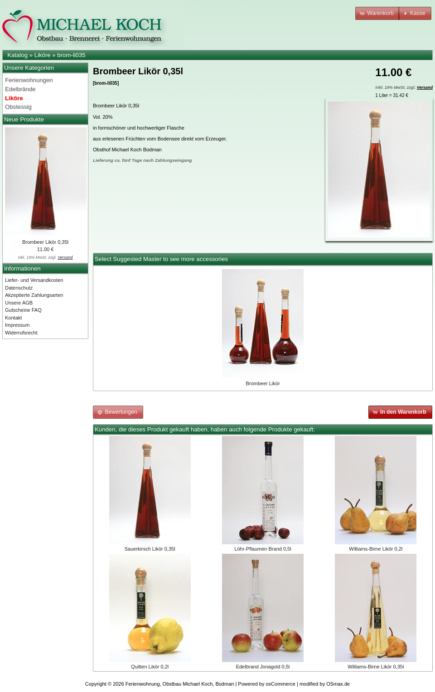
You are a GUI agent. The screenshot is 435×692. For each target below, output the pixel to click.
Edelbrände (20, 89)
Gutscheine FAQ (23, 310)
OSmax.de (338, 684)
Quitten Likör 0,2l (150, 666)
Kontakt (13, 317)
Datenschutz (19, 287)
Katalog (17, 55)
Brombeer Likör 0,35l (45, 242)
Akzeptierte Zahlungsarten (34, 295)
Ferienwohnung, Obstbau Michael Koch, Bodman (180, 684)
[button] (377, 13)
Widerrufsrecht (21, 332)
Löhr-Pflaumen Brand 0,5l (262, 549)
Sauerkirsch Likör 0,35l (150, 549)
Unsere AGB (19, 302)
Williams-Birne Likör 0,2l (375, 549)
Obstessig (18, 106)
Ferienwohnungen (29, 80)
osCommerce (280, 684)
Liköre (42, 55)
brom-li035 (71, 55)
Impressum (17, 325)
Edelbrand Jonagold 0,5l (263, 666)
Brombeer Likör (263, 383)
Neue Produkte (24, 119)
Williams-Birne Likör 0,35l (376, 666)
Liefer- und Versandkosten (34, 280)
